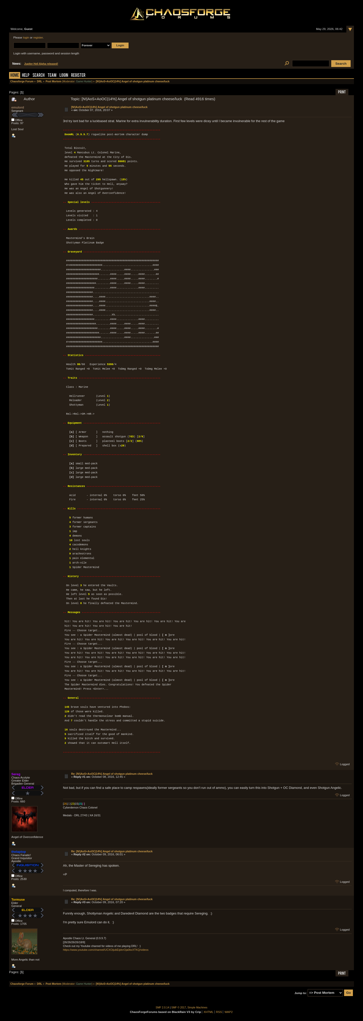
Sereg (15, 774)
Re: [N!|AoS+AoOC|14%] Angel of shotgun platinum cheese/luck (112, 773)
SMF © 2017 (178, 1007)
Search (39, 76)
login (26, 37)
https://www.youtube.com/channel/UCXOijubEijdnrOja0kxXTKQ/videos (105, 949)
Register (78, 76)
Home (14, 76)
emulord (17, 107)
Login (63, 76)
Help (25, 76)
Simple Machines (197, 1007)
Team (52, 76)
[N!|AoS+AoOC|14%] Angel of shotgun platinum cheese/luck (109, 107)
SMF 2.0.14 (162, 1007)
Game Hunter (84, 81)
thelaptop (18, 852)
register (38, 37)
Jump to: (300, 992)
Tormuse (18, 899)
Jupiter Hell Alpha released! (41, 63)
